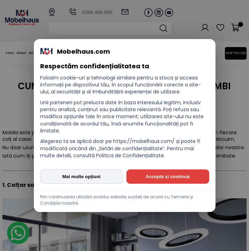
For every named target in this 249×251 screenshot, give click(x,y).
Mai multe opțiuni (81, 176)
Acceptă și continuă (168, 176)
